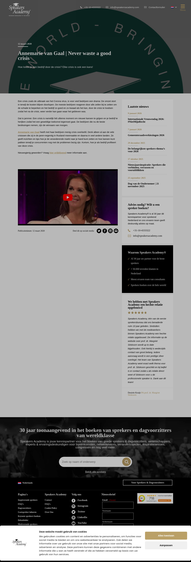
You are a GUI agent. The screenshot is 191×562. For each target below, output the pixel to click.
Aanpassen (166, 546)
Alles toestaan (166, 537)
